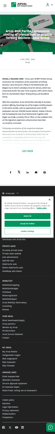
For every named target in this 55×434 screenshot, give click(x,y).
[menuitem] (49, 4)
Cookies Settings (27, 231)
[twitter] (10, 427)
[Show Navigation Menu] (5, 5)
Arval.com (10, 193)
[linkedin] (22, 427)
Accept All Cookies (27, 223)
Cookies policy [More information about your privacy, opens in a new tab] (42, 208)
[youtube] (16, 427)
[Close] (49, 199)
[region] (27, 217)
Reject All (27, 216)
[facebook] (3, 427)
